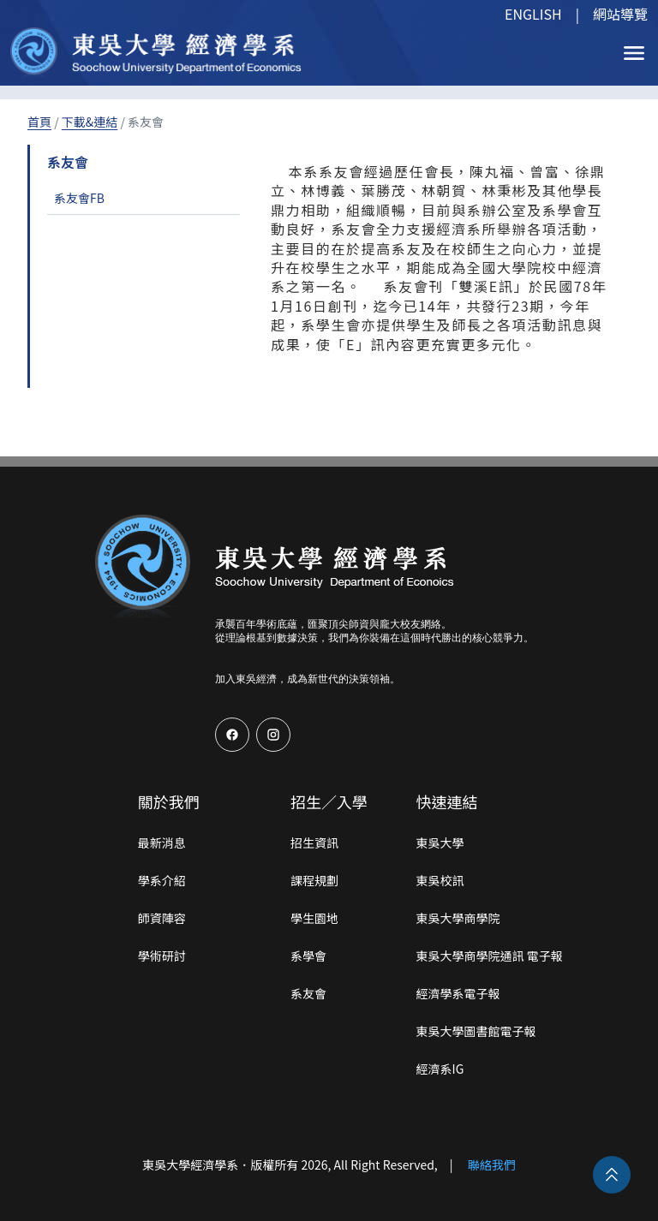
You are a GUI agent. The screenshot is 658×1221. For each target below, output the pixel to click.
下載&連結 (90, 121)
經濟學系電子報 (458, 993)
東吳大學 (440, 842)
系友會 (308, 993)
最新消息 (162, 842)
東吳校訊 (440, 880)
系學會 (308, 955)
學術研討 (162, 955)
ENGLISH (533, 13)
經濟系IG (440, 1068)
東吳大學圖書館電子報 (476, 1030)
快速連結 (447, 801)
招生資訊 (314, 842)
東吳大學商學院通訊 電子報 (489, 955)
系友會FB (79, 197)
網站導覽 (620, 13)
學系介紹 (162, 880)
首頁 (39, 121)
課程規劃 (314, 880)
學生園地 (314, 917)
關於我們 (169, 801)
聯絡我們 (492, 1164)
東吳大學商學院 (458, 917)
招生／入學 (329, 801)
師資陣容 (162, 917)
